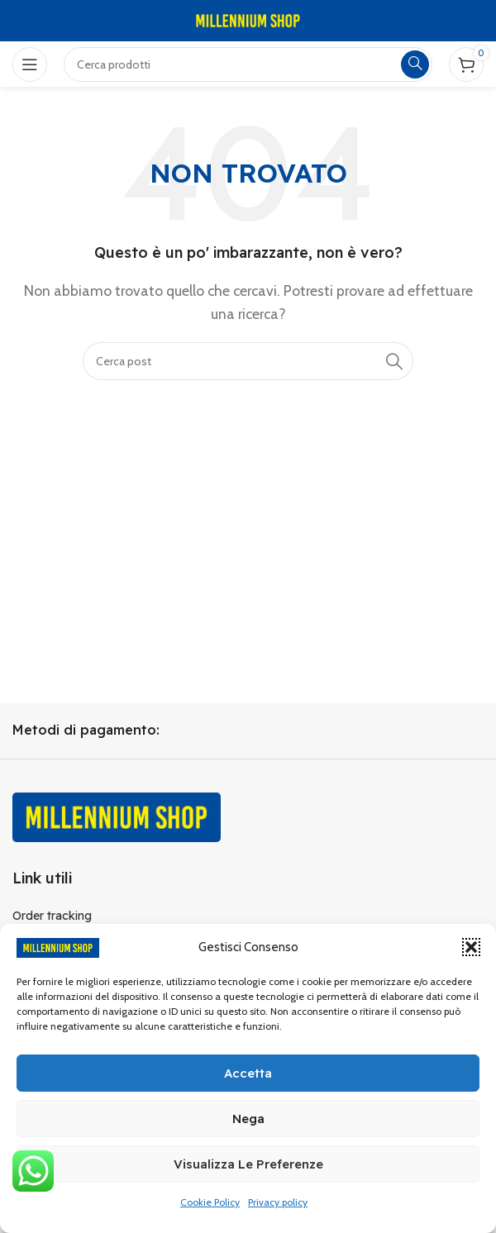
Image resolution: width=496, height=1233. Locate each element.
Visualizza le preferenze (248, 1164)
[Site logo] (248, 19)
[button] (471, 947)
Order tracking (52, 915)
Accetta (248, 1073)
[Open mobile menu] (29, 64)
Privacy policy (278, 1202)
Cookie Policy (210, 1202)
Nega (248, 1118)
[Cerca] (248, 361)
